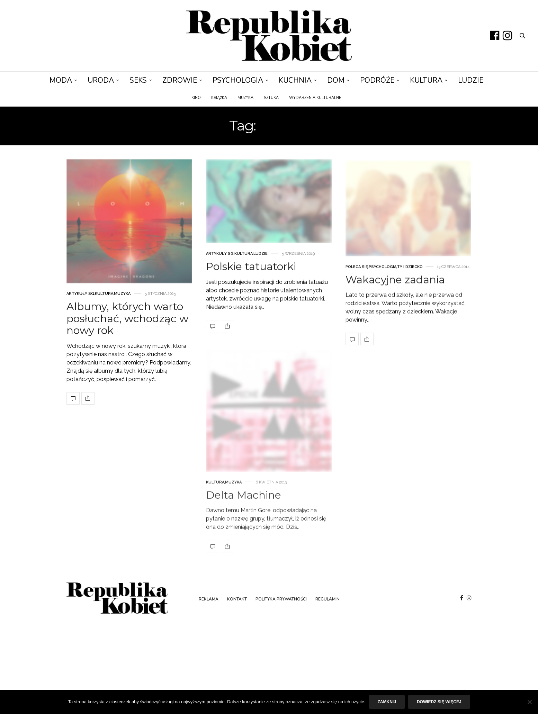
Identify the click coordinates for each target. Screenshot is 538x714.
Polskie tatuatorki (251, 281)
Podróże (377, 80)
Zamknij (387, 701)
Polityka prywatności (281, 599)
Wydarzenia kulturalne (315, 97)
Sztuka (271, 97)
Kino (196, 97)
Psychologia (238, 80)
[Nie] (529, 701)
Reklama (208, 599)
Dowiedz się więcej (439, 701)
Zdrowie (179, 80)
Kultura (426, 80)
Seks (138, 80)
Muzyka (245, 97)
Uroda (101, 80)
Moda (61, 80)
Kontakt (237, 599)
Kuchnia (295, 80)
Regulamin (327, 599)
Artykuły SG (80, 299)
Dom (335, 80)
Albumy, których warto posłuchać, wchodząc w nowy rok (127, 324)
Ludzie (470, 80)
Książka (219, 97)
